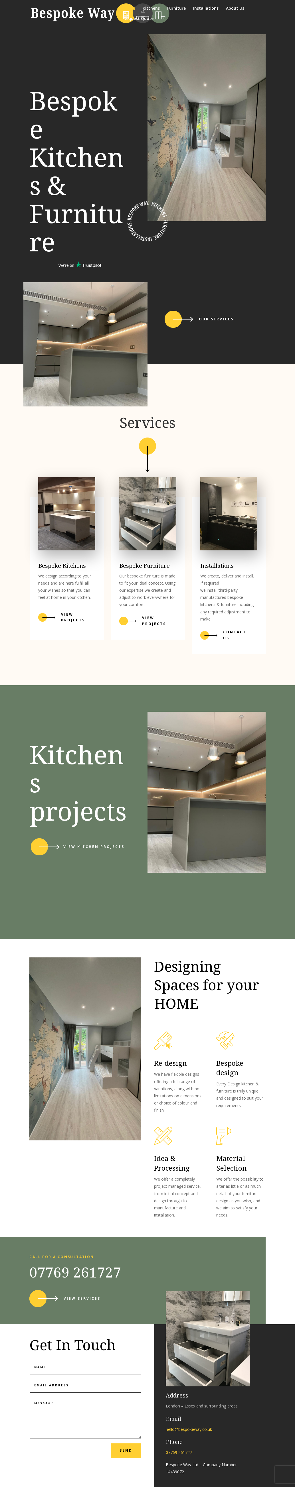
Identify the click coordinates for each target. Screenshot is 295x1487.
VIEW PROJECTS (154, 620)
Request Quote (138, 19)
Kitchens (151, 8)
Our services (216, 319)
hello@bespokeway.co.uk (189, 1429)
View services (82, 1298)
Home (129, 8)
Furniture (176, 8)
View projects (73, 617)
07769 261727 (75, 1272)
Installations (206, 8)
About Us (235, 8)
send (126, 1450)
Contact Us (234, 635)
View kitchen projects (93, 846)
